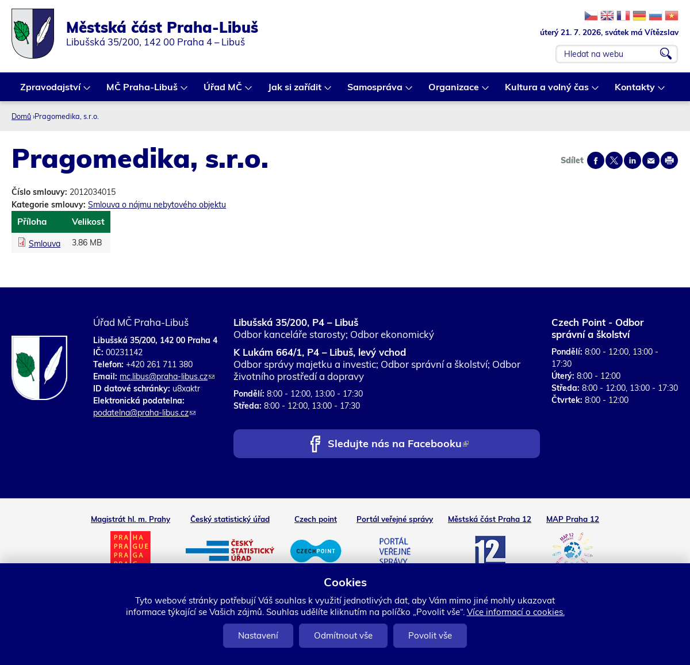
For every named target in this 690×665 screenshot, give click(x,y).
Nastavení (258, 635)
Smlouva (44, 244)
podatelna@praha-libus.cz (144, 413)
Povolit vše (430, 635)
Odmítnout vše (343, 635)
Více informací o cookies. (516, 611)
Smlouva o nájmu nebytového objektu (157, 204)
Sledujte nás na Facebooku (398, 444)
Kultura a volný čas (547, 91)
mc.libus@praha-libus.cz (167, 376)
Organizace (454, 91)
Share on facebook (595, 160)
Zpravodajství (51, 91)
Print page (669, 160)
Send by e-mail (651, 160)
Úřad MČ (223, 91)
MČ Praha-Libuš (142, 91)
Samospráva (375, 91)
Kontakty (635, 91)
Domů (21, 116)
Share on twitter (614, 160)
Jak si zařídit (295, 91)
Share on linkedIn (632, 160)
